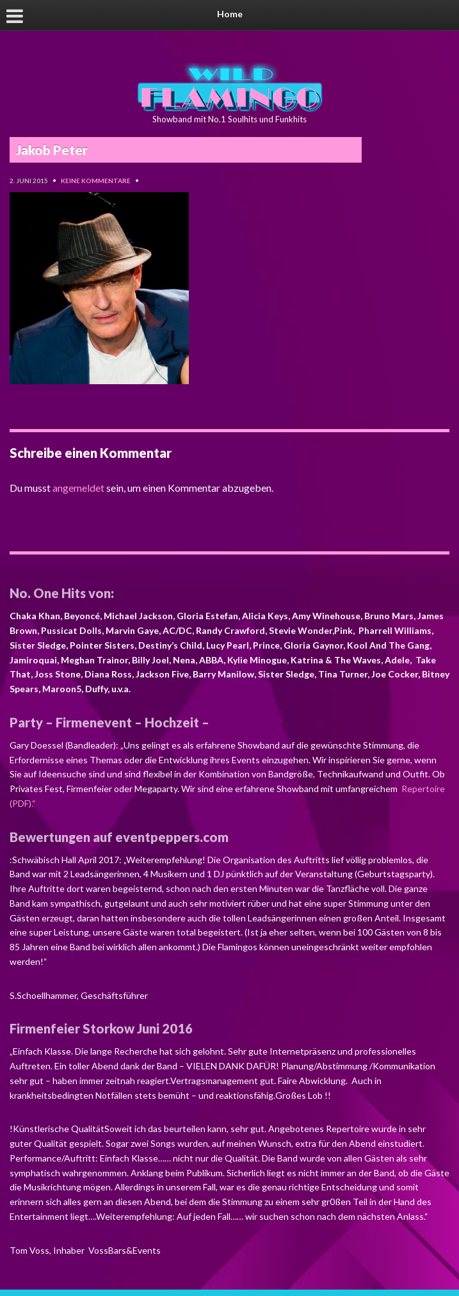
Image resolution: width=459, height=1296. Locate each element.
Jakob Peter (52, 150)
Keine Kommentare (96, 180)
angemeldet (78, 488)
